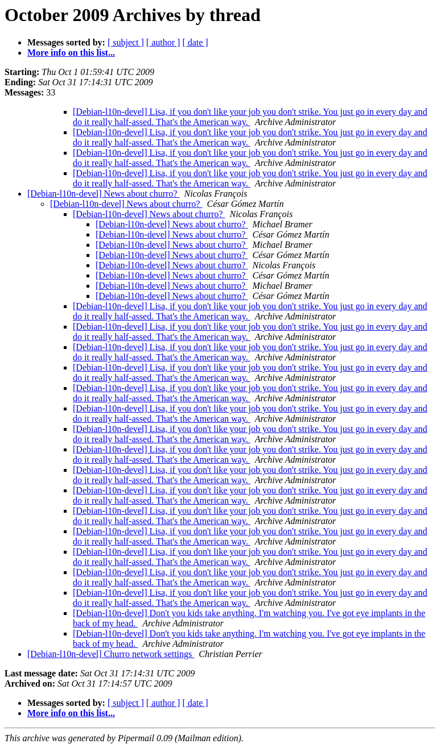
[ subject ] (126, 42)
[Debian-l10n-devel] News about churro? (103, 193)
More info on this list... (71, 52)
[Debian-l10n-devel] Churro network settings (110, 654)
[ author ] (163, 42)
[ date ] (195, 42)
